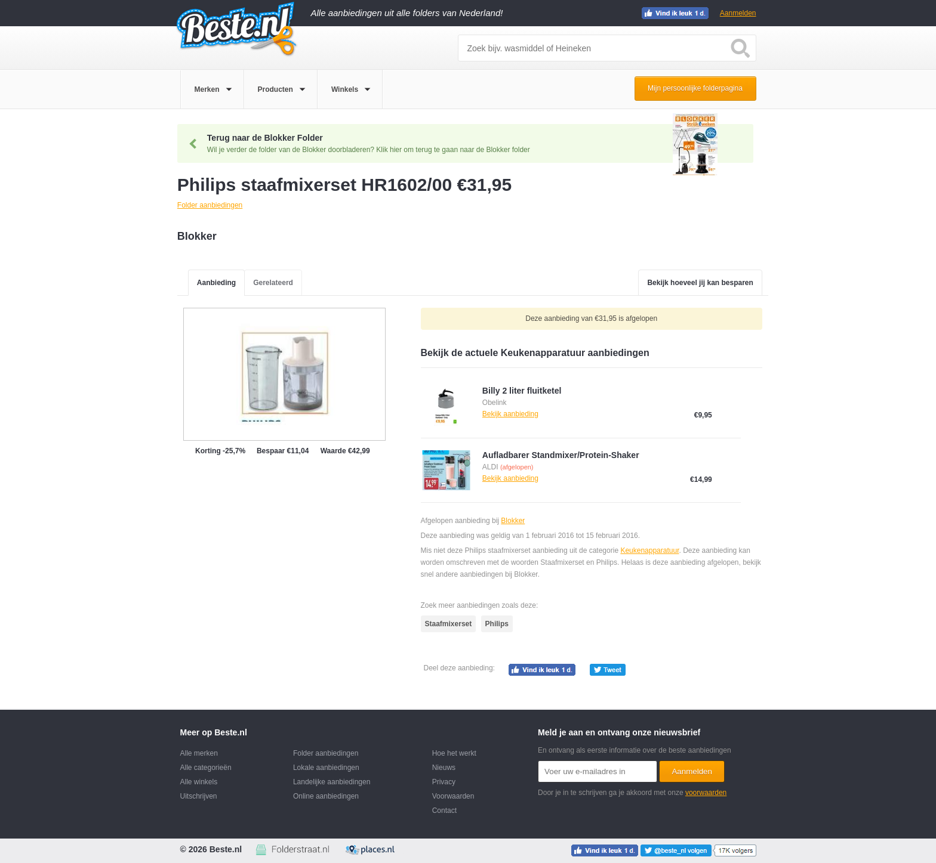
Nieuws (443, 767)
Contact (444, 810)
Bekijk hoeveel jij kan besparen (700, 283)
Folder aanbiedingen (325, 753)
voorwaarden (705, 792)
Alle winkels (199, 782)
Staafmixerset (448, 624)
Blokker (513, 520)
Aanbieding (216, 283)
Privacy (443, 782)
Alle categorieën (206, 767)
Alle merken (199, 753)
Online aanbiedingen (326, 796)
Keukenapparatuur (649, 550)
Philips (497, 624)
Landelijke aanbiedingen (331, 782)
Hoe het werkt (454, 753)
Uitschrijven (198, 796)
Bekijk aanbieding (510, 414)
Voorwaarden (453, 796)
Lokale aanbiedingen (326, 767)
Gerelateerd (273, 283)
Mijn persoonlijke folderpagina (695, 88)
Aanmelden (738, 13)
